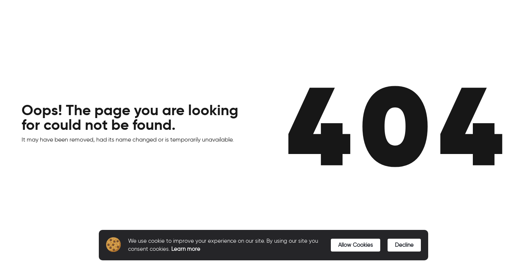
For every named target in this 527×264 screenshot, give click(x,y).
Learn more (185, 249)
